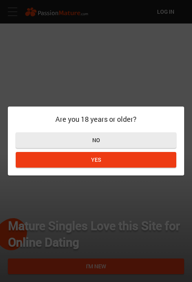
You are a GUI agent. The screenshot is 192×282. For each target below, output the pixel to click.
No (96, 140)
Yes (96, 159)
